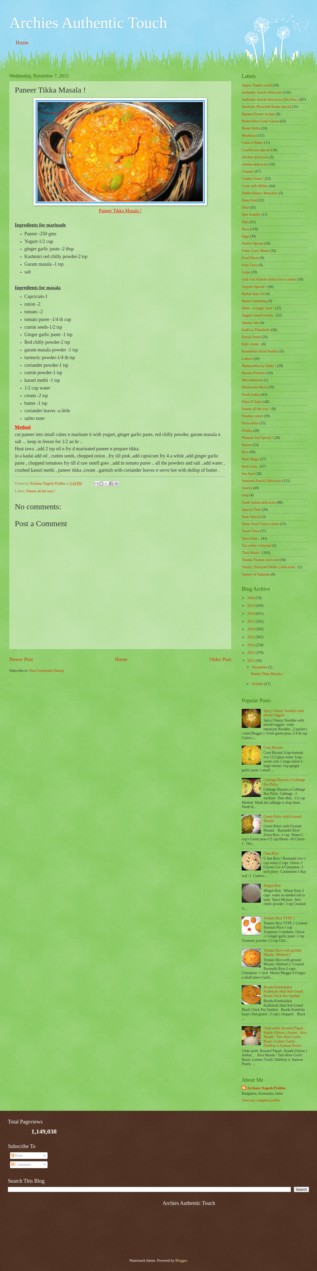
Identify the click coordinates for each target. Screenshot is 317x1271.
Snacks (247, 488)
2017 (251, 621)
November (260, 667)
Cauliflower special (256, 150)
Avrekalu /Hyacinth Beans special (266, 107)
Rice (245, 452)
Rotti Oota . (250, 467)
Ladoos (247, 359)
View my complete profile (261, 1100)
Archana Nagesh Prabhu (266, 1088)
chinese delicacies (255, 164)
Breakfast (249, 135)
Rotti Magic (250, 459)
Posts (17, 1156)
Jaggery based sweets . (258, 315)
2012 (251, 661)
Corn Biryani (273, 748)
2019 (251, 606)
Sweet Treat (250, 531)
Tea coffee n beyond (256, 546)
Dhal (245, 207)
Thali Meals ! (251, 553)
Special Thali (251, 510)
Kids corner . (251, 344)
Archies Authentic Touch (88, 22)
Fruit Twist (250, 265)
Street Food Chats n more (260, 524)
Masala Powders (254, 373)
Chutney (248, 171)
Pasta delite (250, 423)
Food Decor (250, 258)
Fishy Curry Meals (255, 251)
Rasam (247, 445)
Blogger (181, 1261)
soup (245, 495)
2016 (251, 629)
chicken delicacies (255, 157)
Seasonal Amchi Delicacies (261, 481)
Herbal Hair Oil (253, 294)
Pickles (247, 431)
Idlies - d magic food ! (258, 308)
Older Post (220, 659)
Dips (245, 222)
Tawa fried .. (251, 538)
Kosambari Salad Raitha (259, 351)
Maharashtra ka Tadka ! (259, 366)
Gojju (246, 272)
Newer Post (21, 659)
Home (22, 42)
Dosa (245, 229)
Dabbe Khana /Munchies (260, 193)
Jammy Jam (250, 323)
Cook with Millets (255, 186)
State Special (251, 517)
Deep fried (249, 200)
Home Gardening (254, 301)
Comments (21, 1165)
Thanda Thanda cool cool (260, 560)
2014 (251, 645)
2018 (251, 614)
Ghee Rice (271, 853)
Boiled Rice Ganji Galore (260, 121)
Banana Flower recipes (258, 114)
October (258, 684)
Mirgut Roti (272, 886)
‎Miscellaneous (252, 380)
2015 (251, 637)
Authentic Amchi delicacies (262, 92)
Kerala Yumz (251, 337)
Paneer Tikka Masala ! (267, 674)
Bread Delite (251, 128)
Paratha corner (252, 416)
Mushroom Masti (254, 387)
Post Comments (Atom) (46, 671)
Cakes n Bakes (252, 143)
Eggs (245, 236)
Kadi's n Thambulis (256, 330)
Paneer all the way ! (40, 491)
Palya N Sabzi (252, 402)
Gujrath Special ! (254, 287)
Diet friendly (251, 215)
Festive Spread (252, 243)
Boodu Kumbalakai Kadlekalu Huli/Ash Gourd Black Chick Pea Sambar (283, 991)
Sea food (248, 474)
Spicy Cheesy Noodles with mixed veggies (284, 713)
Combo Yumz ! (253, 179)
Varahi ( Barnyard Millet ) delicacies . (269, 567)
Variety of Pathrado (256, 574)
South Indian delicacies (259, 502)
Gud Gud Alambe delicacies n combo (269, 279)
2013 (251, 653)
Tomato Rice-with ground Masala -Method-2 (282, 952)
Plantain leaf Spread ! (257, 438)
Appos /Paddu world (257, 85)
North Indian (251, 395)
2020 (251, 598)
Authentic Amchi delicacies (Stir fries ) (270, 100)
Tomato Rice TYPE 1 (279, 918)
